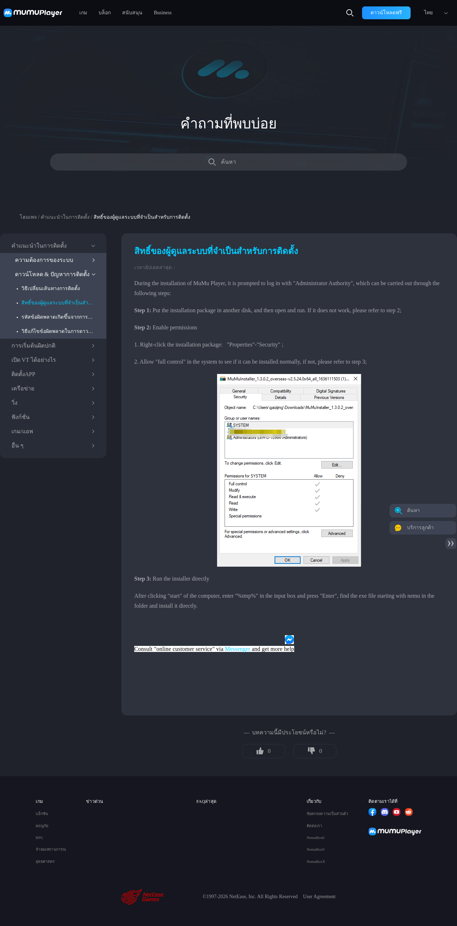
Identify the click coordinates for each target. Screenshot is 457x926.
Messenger (237, 649)
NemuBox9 (316, 849)
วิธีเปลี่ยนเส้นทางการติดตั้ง (50, 288)
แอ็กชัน (42, 813)
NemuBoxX (316, 861)
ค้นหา (228, 162)
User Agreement (319, 896)
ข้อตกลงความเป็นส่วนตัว (327, 813)
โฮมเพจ (28, 217)
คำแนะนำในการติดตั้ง (65, 217)
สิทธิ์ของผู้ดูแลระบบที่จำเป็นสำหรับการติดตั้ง (58, 302)
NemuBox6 (316, 837)
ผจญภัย (42, 826)
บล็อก (105, 12)
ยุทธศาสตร (45, 861)
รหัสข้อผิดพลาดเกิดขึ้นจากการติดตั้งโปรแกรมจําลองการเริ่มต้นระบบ (58, 317)
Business (163, 12)
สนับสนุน (132, 12)
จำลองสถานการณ (51, 849)
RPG (39, 837)
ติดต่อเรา (314, 826)
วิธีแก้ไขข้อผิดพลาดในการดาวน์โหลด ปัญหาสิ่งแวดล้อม (58, 331)
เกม (83, 12)
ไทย (428, 12)
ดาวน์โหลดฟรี (386, 12)
